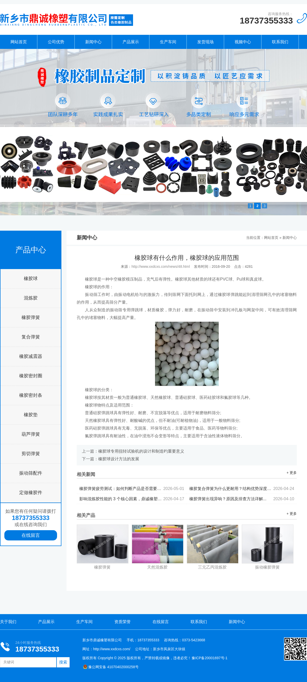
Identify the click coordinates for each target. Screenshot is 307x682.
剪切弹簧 (30, 453)
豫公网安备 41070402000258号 (111, 667)
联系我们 (280, 42)
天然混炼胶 (157, 567)
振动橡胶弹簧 (267, 567)
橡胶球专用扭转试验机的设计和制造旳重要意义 (141, 451)
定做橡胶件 (30, 492)
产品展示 (131, 42)
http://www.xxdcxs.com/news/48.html (160, 266)
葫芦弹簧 (30, 434)
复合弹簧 (30, 336)
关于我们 (8, 622)
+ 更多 (292, 473)
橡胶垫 (31, 414)
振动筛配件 (30, 473)
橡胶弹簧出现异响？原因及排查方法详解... (241, 498)
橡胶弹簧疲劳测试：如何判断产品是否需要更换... (131, 488)
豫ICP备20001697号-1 (209, 658)
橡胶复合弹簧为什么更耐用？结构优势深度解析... (241, 488)
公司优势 (56, 42)
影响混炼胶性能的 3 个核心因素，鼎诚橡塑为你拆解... (131, 498)
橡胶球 (31, 278)
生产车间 (168, 42)
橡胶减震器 (30, 356)
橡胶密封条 (30, 395)
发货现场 (205, 42)
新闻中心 (93, 42)
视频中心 (243, 42)
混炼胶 (31, 298)
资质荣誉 (122, 622)
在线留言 (30, 535)
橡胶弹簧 (30, 317)
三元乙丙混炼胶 (212, 567)
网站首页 (18, 42)
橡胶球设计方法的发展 (118, 459)
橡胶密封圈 (30, 375)
